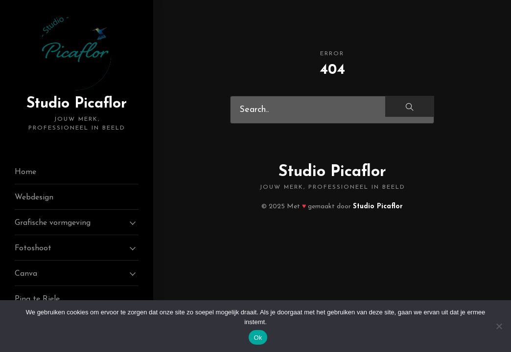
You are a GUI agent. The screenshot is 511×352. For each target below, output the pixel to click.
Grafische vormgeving (53, 223)
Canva (26, 274)
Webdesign (34, 197)
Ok (258, 337)
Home (25, 172)
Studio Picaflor (76, 114)
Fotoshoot (33, 248)
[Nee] (499, 326)
